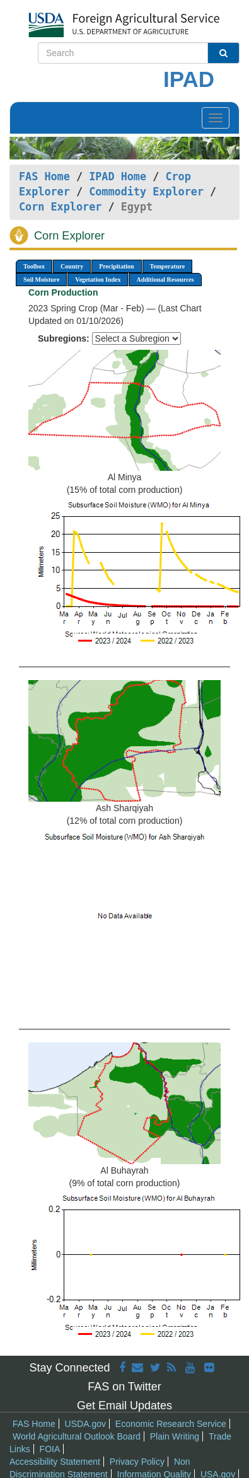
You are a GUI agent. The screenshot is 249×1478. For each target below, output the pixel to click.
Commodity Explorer (146, 191)
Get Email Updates (124, 1405)
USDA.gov (85, 1424)
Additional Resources (165, 279)
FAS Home (44, 176)
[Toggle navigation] (215, 118)
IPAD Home (117, 176)
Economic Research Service (170, 1424)
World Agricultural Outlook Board (77, 1436)
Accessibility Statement (54, 1462)
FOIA (50, 1449)
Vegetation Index (97, 279)
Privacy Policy (137, 1462)
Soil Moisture (41, 279)
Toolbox (34, 266)
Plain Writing (174, 1436)
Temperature (167, 266)
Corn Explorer (60, 206)
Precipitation (116, 266)
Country (72, 266)
